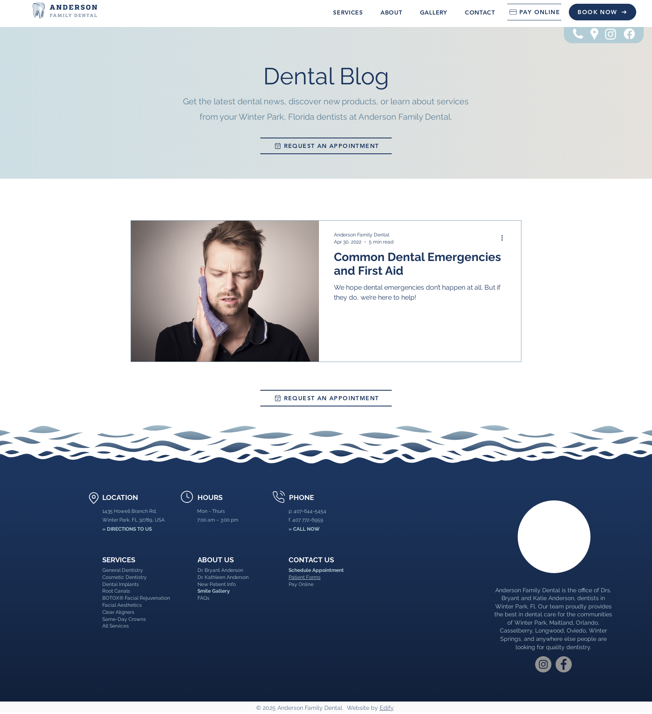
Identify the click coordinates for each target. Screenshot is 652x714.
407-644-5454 (310, 511)
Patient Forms (305, 577)
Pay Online (301, 584)
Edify (387, 707)
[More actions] (505, 238)
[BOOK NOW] (602, 12)
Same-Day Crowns (124, 619)
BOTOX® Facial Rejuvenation (136, 598)
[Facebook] (629, 34)
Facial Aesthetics (122, 605)
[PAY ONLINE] (534, 12)
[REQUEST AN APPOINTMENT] (326, 146)
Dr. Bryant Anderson (220, 570)
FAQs (204, 598)
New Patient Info (217, 584)
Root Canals (116, 591)
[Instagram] (610, 34)
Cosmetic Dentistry (124, 577)
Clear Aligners (118, 612)
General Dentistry (122, 570)
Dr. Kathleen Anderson (223, 577)
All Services (115, 626)
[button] (348, 12)
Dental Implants (120, 584)
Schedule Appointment (316, 570)
